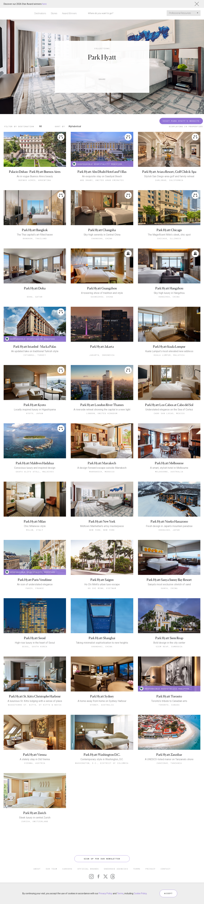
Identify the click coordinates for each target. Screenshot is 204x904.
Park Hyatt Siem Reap (169, 605)
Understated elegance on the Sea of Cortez (169, 409)
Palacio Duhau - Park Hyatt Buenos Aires (34, 172)
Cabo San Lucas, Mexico (169, 413)
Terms (120, 893)
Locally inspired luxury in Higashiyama (35, 409)
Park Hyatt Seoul (35, 638)
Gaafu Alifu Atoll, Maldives (35, 471)
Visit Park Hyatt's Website (181, 121)
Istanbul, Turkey (34, 355)
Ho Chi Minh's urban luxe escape (102, 584)
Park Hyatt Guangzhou (102, 288)
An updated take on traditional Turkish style (34, 351)
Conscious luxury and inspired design (34, 468)
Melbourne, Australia (169, 471)
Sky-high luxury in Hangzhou (169, 293)
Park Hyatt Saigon (102, 580)
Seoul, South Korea (34, 646)
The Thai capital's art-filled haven (35, 234)
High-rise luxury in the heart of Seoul (35, 643)
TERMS (136, 869)
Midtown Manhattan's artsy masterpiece (102, 526)
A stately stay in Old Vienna (35, 727)
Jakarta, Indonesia (102, 355)
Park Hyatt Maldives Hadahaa (35, 463)
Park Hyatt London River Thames (102, 405)
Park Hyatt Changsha (102, 230)
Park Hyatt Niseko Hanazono (169, 521)
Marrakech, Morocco (102, 471)
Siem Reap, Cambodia (169, 614)
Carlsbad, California (169, 180)
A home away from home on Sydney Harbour (102, 668)
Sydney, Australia (102, 672)
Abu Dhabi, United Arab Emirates (102, 180)
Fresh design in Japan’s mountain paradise (169, 526)
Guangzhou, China (102, 297)
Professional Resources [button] (183, 13)
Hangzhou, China (169, 297)
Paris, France (35, 588)
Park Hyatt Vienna (34, 722)
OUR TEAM (51, 869)
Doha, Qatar (35, 297)
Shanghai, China (101, 646)
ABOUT (37, 869)
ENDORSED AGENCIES (116, 869)
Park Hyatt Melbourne (169, 463)
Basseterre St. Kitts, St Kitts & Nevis (35, 672)
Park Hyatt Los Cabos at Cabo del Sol (169, 405)
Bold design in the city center (169, 610)
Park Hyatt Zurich (34, 780)
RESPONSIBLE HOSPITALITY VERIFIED (97, 164)
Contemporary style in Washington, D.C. (101, 727)
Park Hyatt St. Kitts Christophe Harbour (35, 663)
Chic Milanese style (35, 526)
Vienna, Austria (34, 730)
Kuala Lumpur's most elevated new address (169, 351)
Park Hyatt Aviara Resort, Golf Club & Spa (169, 172)
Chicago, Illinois (169, 238)
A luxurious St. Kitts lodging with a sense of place (35, 668)
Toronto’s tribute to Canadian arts (169, 668)
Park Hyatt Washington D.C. (102, 722)
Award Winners (69, 13)
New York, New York (102, 530)
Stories (54, 13)
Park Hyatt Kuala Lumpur (169, 346)
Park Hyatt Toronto (169, 663)
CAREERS (67, 869)
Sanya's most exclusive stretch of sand (169, 584)
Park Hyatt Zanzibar (169, 722)
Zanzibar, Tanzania (169, 730)
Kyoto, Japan (34, 413)
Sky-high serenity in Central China (102, 234)
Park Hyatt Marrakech (102, 463)
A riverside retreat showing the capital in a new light (102, 409)
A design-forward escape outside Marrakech (101, 468)
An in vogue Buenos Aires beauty (35, 176)
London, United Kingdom (102, 413)
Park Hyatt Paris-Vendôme (35, 580)
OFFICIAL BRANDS (88, 869)
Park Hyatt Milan (35, 521)
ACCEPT (168, 893)
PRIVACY (150, 869)
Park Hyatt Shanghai (102, 638)
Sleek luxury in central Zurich (34, 785)
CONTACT (166, 869)
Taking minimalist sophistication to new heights (102, 643)
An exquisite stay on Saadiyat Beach (102, 176)
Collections (102, 48)
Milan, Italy (34, 530)
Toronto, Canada (169, 672)
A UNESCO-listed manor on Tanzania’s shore (169, 727)
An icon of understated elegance (35, 584)
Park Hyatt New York (187, 110)
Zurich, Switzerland (34, 789)
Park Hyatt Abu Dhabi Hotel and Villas (102, 172)
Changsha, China (101, 238)
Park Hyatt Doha (35, 288)
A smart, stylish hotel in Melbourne (169, 468)
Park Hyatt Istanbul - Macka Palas (34, 346)
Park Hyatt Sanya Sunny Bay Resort (169, 580)
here (44, 4)
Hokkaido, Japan (169, 530)
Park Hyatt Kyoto (35, 405)
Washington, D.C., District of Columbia (102, 730)
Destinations (40, 13)
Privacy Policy (105, 893)
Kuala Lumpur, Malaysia (169, 355)
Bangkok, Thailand (35, 238)
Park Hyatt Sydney (102, 663)
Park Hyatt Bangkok (35, 230)
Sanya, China (169, 588)
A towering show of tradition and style (102, 293)
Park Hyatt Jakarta (102, 346)
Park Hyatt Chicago (169, 230)
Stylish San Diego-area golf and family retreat (169, 176)
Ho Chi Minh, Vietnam (102, 588)
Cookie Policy (140, 893)
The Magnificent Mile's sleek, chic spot (169, 234)
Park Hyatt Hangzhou (169, 288)
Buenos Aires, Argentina (35, 180)
